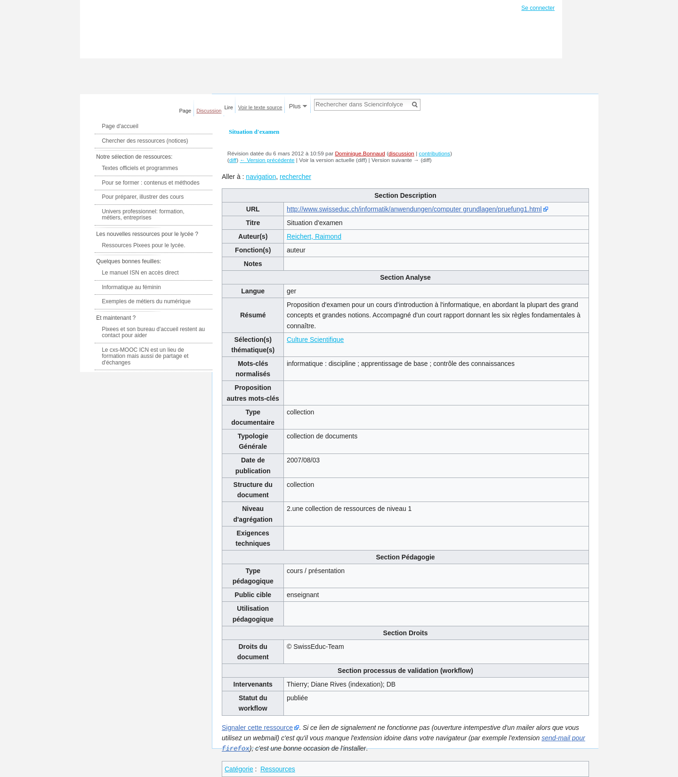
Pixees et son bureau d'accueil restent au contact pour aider (153, 332)
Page (185, 110)
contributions (435, 153)
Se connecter (538, 8)
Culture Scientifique (315, 339)
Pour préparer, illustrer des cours (143, 197)
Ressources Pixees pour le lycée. (143, 245)
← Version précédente (267, 160)
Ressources (277, 768)
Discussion (208, 110)
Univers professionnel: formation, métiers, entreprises (143, 214)
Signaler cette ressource (257, 727)
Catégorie (239, 768)
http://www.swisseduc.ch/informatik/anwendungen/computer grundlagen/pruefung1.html (414, 209)
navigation (261, 176)
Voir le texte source (260, 107)
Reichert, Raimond (314, 236)
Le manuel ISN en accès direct (140, 272)
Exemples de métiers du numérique (146, 301)
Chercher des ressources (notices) (145, 141)
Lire (229, 107)
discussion (401, 153)
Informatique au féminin (131, 287)
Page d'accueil (120, 126)
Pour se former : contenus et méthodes (150, 182)
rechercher (295, 176)
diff (232, 160)
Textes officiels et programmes (140, 168)
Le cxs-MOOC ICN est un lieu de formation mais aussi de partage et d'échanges (145, 356)
